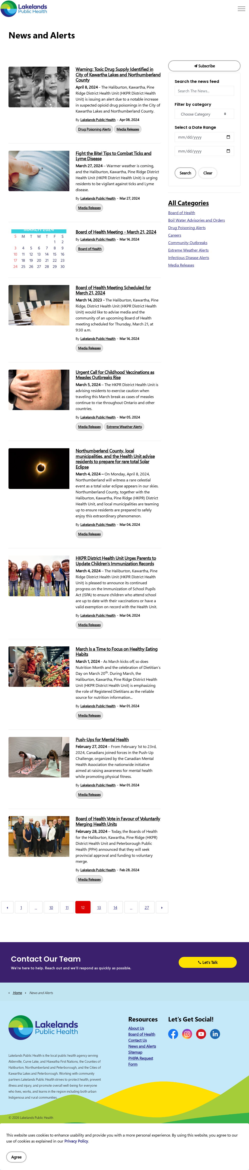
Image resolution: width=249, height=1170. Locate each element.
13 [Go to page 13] (99, 907)
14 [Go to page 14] (115, 907)
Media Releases (128, 129)
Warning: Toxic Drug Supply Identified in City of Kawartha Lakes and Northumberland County (118, 75)
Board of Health (90, 248)
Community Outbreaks (187, 242)
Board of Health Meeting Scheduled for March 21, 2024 (113, 290)
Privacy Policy (76, 1141)
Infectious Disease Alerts (188, 257)
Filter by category (193, 104)
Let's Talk (207, 962)
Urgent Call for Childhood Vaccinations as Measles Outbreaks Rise (115, 375)
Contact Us (137, 1040)
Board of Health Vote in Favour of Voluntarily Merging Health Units (118, 821)
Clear (207, 173)
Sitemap (135, 1052)
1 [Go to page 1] (21, 907)
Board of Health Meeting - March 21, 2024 (116, 232)
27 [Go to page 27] (147, 907)
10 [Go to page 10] (51, 907)
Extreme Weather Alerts (124, 426)
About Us (136, 1028)
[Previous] (7, 907)
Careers (174, 235)
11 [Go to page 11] (67, 907)
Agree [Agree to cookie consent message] (16, 1157)
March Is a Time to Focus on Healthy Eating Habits (117, 651)
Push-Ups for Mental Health (102, 739)
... (36, 908)
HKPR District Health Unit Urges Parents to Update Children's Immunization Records (116, 561)
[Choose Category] (204, 114)
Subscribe (204, 66)
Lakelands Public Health (98, 119)
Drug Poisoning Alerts (94, 129)
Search (185, 173)
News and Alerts (142, 1046)
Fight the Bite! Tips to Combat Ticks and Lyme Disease (113, 156)
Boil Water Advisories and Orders (196, 220)
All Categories (188, 202)
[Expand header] (241, 8)
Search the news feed (197, 81)
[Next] (162, 907)
